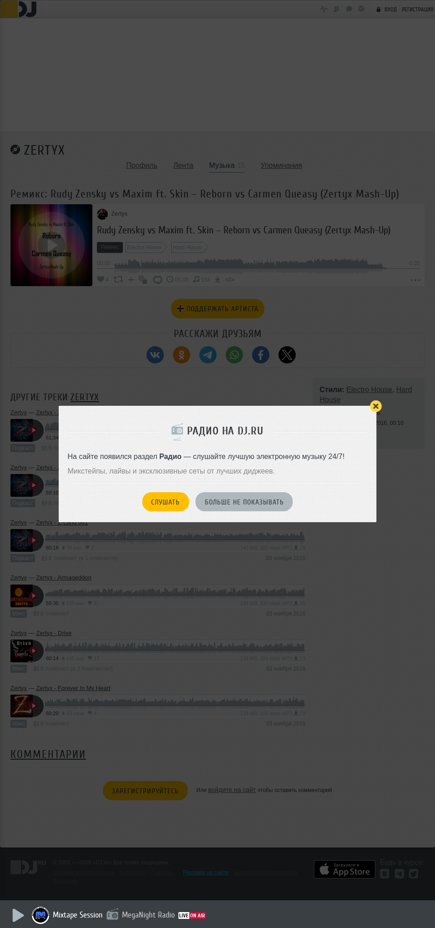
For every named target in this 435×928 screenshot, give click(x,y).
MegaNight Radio (151, 914)
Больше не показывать (244, 502)
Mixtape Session (81, 914)
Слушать (165, 502)
